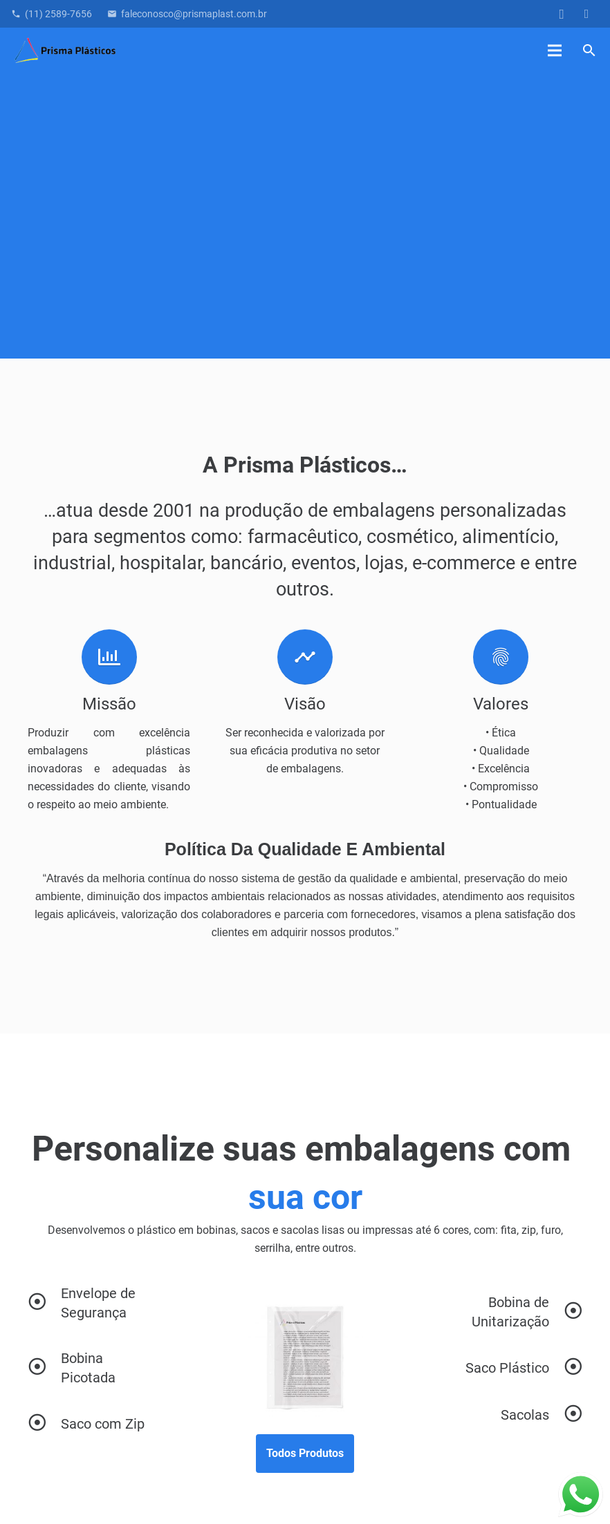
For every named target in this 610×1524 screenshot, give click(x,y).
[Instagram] (561, 13)
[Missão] (109, 657)
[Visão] (304, 657)
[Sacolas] (525, 1415)
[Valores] (501, 657)
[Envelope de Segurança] (44, 1303)
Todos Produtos (305, 1453)
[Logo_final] (65, 50)
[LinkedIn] (586, 13)
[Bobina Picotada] (44, 1368)
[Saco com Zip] (44, 1423)
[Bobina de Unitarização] (507, 1312)
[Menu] (555, 50)
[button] (589, 50)
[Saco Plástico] (507, 1368)
